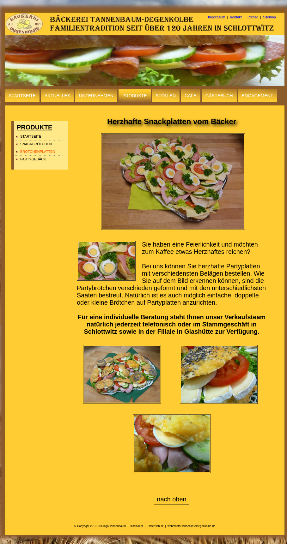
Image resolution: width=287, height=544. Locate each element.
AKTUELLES (57, 95)
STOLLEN (166, 95)
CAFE (190, 95)
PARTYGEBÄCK (33, 159)
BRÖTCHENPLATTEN (37, 151)
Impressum (216, 17)
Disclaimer (136, 526)
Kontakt (236, 17)
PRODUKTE (134, 95)
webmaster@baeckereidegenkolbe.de (191, 526)
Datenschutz (156, 526)
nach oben (171, 499)
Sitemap (269, 17)
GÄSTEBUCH (219, 95)
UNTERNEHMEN (96, 95)
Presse (252, 17)
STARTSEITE (22, 95)
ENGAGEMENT (257, 95)
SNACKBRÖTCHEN (36, 144)
